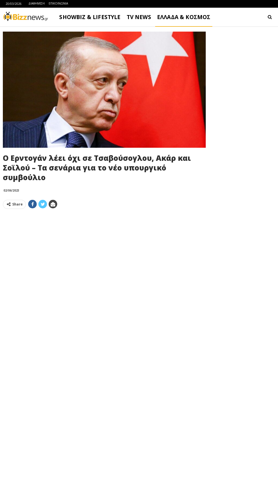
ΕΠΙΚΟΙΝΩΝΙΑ (58, 3)
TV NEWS (139, 17)
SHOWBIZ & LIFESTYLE (89, 17)
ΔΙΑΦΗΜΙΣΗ (36, 3)
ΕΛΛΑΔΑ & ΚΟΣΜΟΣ (184, 17)
